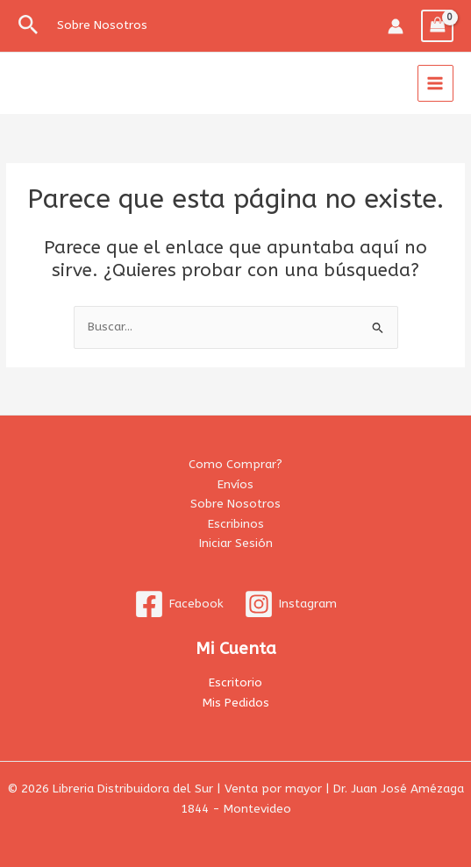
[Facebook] (179, 604)
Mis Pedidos (236, 702)
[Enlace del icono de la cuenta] (395, 26)
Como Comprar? (235, 464)
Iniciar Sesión (236, 543)
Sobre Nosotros (235, 503)
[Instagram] (290, 604)
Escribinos (236, 523)
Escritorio (235, 682)
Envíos (235, 484)
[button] (28, 26)
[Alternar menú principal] (435, 83)
